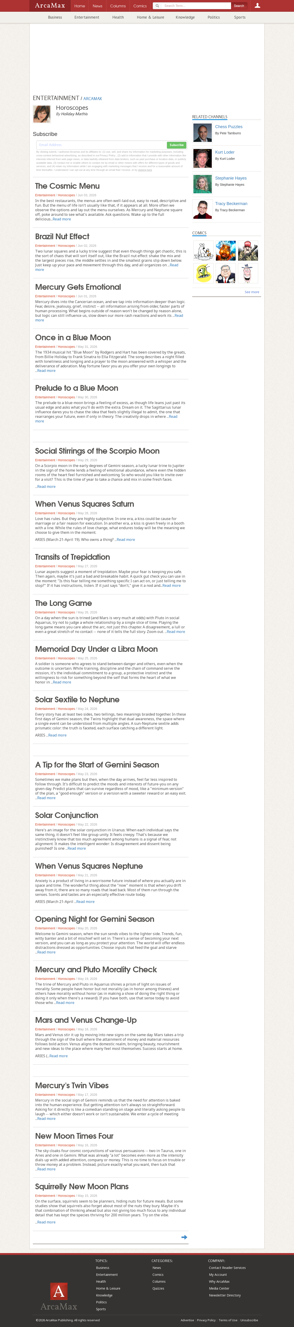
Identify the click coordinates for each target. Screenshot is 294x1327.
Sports (240, 17)
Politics (214, 17)
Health (118, 17)
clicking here (145, 170)
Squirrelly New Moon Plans (81, 1186)
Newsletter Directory (225, 1295)
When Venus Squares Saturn (84, 503)
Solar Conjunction (66, 814)
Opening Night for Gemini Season (94, 918)
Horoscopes (66, 195)
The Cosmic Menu (67, 185)
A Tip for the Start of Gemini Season (97, 764)
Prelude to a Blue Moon (76, 387)
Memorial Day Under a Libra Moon (96, 648)
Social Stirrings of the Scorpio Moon (97, 450)
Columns (159, 1281)
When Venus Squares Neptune (89, 865)
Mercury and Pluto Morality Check (96, 969)
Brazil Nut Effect (62, 236)
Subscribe (177, 145)
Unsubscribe (249, 1320)
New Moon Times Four (74, 1135)
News (157, 1267)
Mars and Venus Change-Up (85, 1019)
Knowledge (185, 17)
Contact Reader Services (227, 1267)
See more (252, 292)
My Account (218, 1274)
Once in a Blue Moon (73, 337)
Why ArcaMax (219, 1281)
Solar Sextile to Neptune (77, 699)
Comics (158, 1274)
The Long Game (63, 602)
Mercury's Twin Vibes (71, 1085)
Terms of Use (228, 1320)
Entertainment (86, 17)
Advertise (187, 1320)
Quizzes (158, 1288)
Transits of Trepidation (72, 556)
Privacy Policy (206, 1320)
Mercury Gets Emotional (78, 286)
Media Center (219, 1288)
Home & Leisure (150, 17)
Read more (62, 219)
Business (55, 17)
